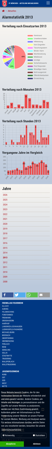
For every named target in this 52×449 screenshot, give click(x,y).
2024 (5, 204)
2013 (5, 257)
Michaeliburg (8, 332)
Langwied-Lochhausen (12, 326)
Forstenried (7, 315)
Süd (3, 380)
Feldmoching (8, 312)
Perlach (6, 344)
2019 (5, 228)
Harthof (6, 323)
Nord (4, 374)
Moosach (6, 335)
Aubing (5, 309)
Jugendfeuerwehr (10, 371)
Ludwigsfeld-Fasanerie (12, 329)
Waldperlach (8, 361)
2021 (5, 219)
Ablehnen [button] (36, 444)
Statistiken (39, 435)
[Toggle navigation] (48, 3)
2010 (5, 272)
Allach (5, 306)
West (4, 383)
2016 (5, 243)
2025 (5, 199)
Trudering (6, 359)
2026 (5, 195)
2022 (5, 214)
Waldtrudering (9, 364)
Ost (3, 377)
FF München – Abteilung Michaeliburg (20, 3)
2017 (5, 238)
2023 (5, 209)
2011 (5, 267)
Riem (4, 347)
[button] (7, 294)
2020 (5, 224)
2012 (5, 262)
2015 (5, 248)
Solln (4, 353)
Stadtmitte (7, 356)
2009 (5, 276)
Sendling (6, 350)
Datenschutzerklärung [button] (11, 429)
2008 (5, 281)
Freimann (6, 318)
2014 (5, 252)
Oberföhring (7, 338)
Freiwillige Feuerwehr (12, 303)
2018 (5, 233)
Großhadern (8, 320)
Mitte (4, 386)
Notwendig (9, 435)
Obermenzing (8, 341)
